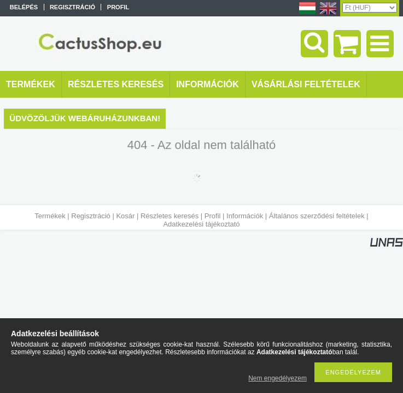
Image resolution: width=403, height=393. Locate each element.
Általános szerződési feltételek (317, 216)
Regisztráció (90, 216)
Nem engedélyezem (277, 378)
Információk (244, 216)
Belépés (24, 7)
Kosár (125, 216)
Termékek (49, 216)
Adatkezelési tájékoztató (201, 224)
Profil (213, 216)
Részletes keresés (169, 216)
